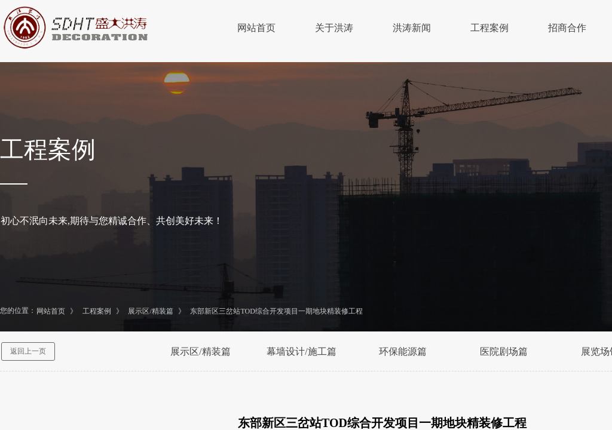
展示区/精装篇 (150, 311)
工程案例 (489, 28)
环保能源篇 (403, 351)
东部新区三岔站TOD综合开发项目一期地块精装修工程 (276, 311)
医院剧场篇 (504, 351)
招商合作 (567, 28)
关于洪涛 (334, 28)
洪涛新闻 (412, 28)
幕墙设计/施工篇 (301, 351)
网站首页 (256, 28)
